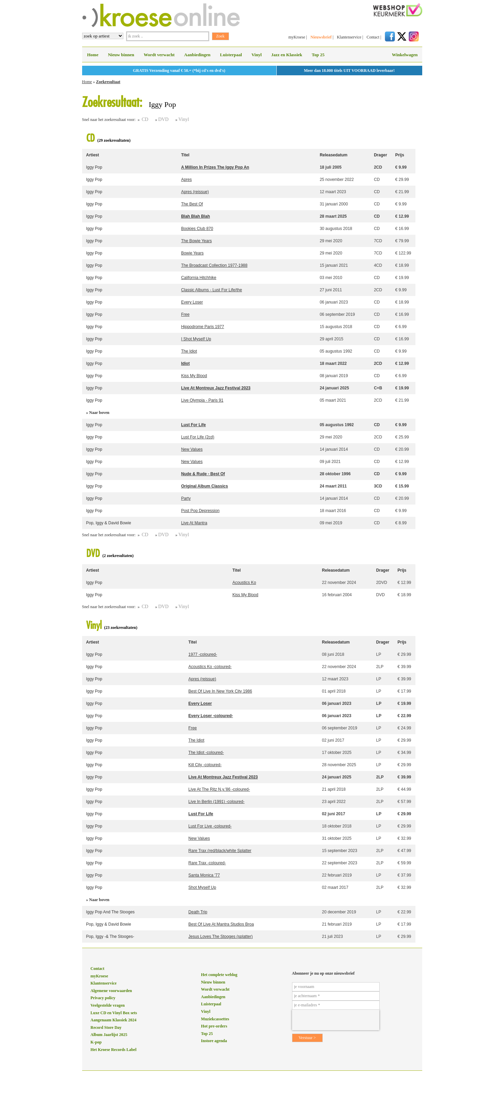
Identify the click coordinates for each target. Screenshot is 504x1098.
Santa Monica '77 (204, 875)
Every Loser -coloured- (210, 715)
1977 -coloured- (202, 654)
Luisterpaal (231, 54)
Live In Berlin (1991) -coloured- (216, 801)
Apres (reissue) (195, 191)
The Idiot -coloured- (206, 752)
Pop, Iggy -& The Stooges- (110, 936)
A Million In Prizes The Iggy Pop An (215, 167)
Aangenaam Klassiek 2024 (114, 1020)
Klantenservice (349, 37)
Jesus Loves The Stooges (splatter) (220, 936)
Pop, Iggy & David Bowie (108, 523)
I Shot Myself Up (196, 339)
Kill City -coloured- (205, 764)
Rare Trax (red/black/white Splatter (219, 850)
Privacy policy (103, 997)
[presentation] (335, 1020)
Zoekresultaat (108, 81)
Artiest (92, 155)
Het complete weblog (219, 974)
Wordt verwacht (159, 54)
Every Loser (192, 302)
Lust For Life (193, 424)
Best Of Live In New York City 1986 (220, 691)
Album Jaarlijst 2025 (109, 1034)
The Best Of (192, 204)
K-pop (96, 1042)
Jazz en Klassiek (286, 54)
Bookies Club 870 (197, 228)
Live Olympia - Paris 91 (202, 400)
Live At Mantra (194, 523)
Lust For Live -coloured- (210, 826)
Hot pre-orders (214, 1026)
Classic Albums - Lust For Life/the (211, 290)
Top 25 (318, 54)
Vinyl (256, 54)
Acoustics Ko (244, 582)
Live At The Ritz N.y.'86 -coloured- (219, 789)
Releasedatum (333, 155)
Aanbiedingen (197, 54)
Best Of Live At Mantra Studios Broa (221, 924)
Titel (185, 155)
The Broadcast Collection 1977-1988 (214, 265)
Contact (373, 37)
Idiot (185, 363)
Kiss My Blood (194, 375)
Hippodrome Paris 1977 (202, 326)
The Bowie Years (196, 240)
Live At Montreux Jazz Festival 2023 (215, 388)
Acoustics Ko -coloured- (210, 666)
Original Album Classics (204, 486)
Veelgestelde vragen (108, 1005)
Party (185, 498)
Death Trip (197, 912)
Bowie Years (192, 253)
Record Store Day (106, 1027)
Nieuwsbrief (321, 37)
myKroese (296, 37)
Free (185, 314)
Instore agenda (214, 1040)
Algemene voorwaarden (111, 990)
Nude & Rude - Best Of (203, 473)
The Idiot (189, 351)
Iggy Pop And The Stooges (110, 912)
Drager (380, 155)
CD (145, 119)
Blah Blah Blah (195, 216)
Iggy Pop (94, 167)
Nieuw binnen (121, 54)
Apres (186, 179)
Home (92, 54)
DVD (163, 119)
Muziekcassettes (215, 1019)
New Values (191, 449)
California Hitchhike (198, 277)
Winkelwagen (405, 54)
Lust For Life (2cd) (197, 437)
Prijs (399, 155)
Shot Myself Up (202, 887)
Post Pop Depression (200, 510)
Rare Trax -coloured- (207, 863)
